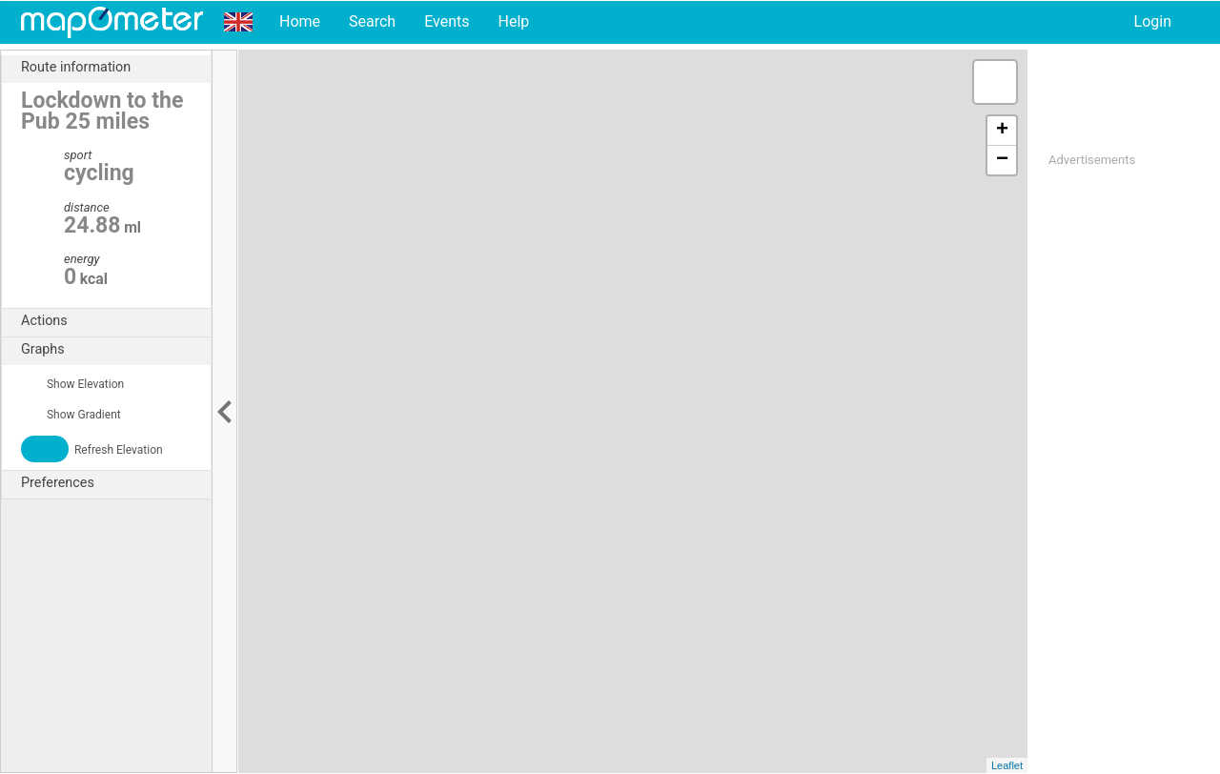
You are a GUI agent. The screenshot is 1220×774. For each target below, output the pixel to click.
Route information (116, 67)
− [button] (1002, 160)
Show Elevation (72, 384)
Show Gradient (71, 414)
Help (513, 21)
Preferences (116, 483)
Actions (116, 321)
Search (372, 21)
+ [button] (1002, 130)
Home (299, 21)
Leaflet (1007, 765)
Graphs (116, 349)
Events (446, 21)
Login (1152, 21)
